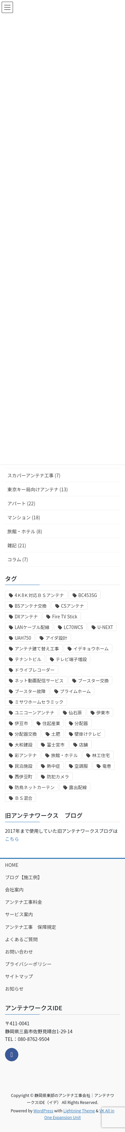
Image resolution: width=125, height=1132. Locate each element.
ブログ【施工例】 (23, 877)
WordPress (43, 1110)
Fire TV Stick (64, 616)
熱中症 (53, 766)
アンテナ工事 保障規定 (30, 927)
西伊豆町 (23, 776)
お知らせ (14, 988)
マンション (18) (23, 517)
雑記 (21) (16, 545)
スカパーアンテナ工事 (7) (33, 475)
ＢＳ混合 (23, 798)
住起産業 (51, 723)
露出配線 (78, 787)
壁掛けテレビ (88, 734)
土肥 (55, 734)
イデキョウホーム (91, 648)
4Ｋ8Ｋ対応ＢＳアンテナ (39, 595)
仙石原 (75, 712)
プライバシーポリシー (28, 964)
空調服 (81, 766)
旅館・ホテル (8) (24, 531)
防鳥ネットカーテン (35, 787)
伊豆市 (21, 723)
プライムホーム (75, 691)
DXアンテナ (26, 616)
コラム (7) (17, 559)
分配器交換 (26, 734)
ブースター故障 (30, 691)
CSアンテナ (72, 606)
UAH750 (23, 638)
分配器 (81, 723)
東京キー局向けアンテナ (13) (37, 489)
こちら (12, 838)
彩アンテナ (26, 755)
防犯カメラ (58, 776)
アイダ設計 (56, 638)
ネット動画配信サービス (39, 680)
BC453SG (87, 595)
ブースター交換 (93, 680)
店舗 (83, 744)
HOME (11, 865)
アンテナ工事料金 (23, 902)
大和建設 (23, 744)
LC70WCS (73, 627)
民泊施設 (23, 766)
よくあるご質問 (21, 939)
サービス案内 (19, 914)
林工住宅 (101, 755)
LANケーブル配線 (32, 627)
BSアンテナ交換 (31, 606)
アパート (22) (21, 503)
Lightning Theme (79, 1110)
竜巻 (106, 766)
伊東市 (103, 712)
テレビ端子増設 (71, 659)
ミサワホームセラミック (39, 702)
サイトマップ (19, 976)
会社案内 (14, 889)
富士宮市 (55, 744)
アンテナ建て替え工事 (37, 648)
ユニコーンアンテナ (34, 712)
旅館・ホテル (64, 755)
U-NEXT (105, 627)
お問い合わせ (19, 951)
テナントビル (28, 659)
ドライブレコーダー (35, 670)
